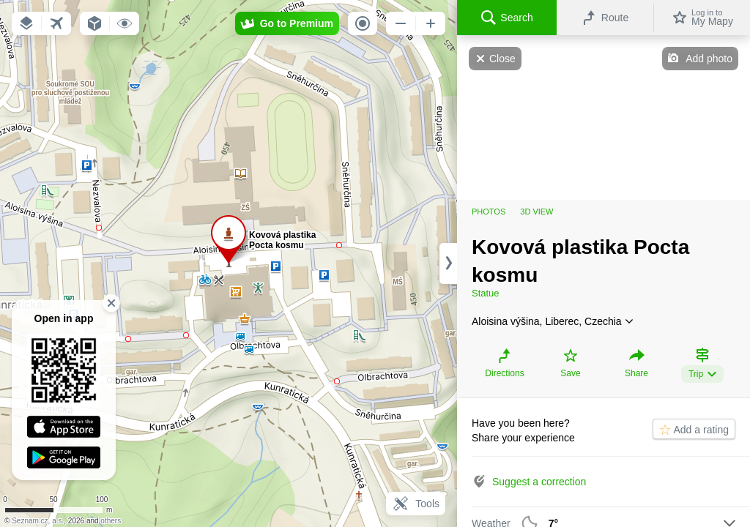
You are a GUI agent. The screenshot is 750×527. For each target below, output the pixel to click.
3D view (536, 211)
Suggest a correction (539, 481)
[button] (26, 23)
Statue (486, 293)
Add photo (709, 58)
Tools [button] (415, 503)
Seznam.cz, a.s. (38, 521)
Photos (488, 211)
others (110, 521)
